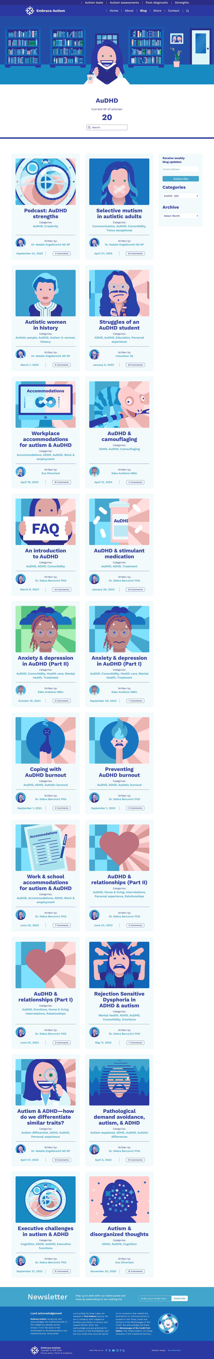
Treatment (129, 566)
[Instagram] (117, 1350)
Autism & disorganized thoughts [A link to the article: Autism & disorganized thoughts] (119, 1231)
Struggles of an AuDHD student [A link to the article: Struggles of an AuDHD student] (119, 325)
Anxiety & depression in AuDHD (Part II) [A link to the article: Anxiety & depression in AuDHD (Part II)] (45, 661)
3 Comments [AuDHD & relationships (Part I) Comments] (61, 1042)
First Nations (90, 1316)
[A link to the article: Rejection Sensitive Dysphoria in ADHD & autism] (119, 965)
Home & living (114, 892)
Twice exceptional (119, 230)
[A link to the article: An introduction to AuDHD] (46, 522)
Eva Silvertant (51, 473)
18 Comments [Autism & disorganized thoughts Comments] (135, 1271)
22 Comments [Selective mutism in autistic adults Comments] (135, 253)
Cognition (27, 1244)
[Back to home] (45, 10)
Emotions (40, 1009)
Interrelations (135, 892)
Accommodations (29, 455)
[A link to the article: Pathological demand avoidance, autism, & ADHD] (119, 1082)
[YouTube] (113, 1350)
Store (157, 10)
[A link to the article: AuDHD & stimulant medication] (119, 522)
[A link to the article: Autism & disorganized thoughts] (119, 1199)
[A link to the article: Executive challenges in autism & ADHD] (46, 1199)
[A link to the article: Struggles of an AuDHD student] (119, 293)
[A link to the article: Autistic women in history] (46, 293)
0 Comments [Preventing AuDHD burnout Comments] (135, 808)
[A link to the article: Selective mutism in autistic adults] (119, 182)
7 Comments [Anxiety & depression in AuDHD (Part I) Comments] (135, 701)
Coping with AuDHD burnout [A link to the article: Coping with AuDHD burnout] (45, 772)
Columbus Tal (124, 356)
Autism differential (34, 1132)
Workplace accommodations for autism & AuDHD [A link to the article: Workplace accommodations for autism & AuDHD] (46, 439)
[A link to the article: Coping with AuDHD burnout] (46, 740)
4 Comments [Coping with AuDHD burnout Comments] (61, 808)
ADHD (99, 337)
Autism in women (62, 337)
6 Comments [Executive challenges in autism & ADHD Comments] (61, 1271)
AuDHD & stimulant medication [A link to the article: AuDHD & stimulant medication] (119, 553)
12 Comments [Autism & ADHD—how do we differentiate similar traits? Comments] (62, 1160)
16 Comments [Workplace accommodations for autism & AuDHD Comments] (61, 482)
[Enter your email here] (156, 1298)
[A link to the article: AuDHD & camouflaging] (119, 404)
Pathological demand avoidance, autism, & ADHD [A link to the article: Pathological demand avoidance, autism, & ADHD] (119, 1117)
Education (123, 337)
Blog (143, 10)
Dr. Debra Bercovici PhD (50, 580)
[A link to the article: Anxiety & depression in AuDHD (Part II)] (46, 629)
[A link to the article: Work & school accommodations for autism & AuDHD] (46, 847)
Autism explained (102, 1132)
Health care (55, 673)
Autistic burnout (56, 785)
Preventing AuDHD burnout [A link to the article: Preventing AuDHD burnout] (119, 772)
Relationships (134, 896)
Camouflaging (130, 449)
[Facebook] (106, 1350)
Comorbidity (136, 226)
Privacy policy (47, 1353)
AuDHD (38, 226)
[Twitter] (109, 1350)
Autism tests (94, 2)
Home (114, 10)
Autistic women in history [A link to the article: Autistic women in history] (45, 325)
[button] (186, 11)
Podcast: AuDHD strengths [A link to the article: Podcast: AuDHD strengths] (45, 213)
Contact (173, 10)
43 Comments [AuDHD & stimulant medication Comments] (135, 589)
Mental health (108, 1015)
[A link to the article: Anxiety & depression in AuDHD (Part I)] (119, 629)
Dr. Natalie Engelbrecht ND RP (50, 244)
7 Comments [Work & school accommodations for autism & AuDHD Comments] (61, 925)
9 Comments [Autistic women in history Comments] (61, 365)
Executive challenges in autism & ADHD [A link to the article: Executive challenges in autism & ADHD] (45, 1231)
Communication (103, 226)
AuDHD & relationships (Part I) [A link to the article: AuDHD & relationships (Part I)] (45, 997)
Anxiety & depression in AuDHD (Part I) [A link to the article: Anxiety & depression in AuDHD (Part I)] (119, 661)
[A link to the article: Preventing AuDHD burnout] (119, 740)
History (45, 341)
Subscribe (180, 178)
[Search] (107, 127)
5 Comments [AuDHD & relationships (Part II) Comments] (135, 925)
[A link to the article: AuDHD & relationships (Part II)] (119, 847)
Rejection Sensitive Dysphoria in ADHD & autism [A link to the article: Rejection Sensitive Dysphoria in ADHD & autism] (119, 1000)
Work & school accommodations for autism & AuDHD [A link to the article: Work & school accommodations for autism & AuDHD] (46, 882)
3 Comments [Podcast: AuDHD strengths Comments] (61, 253)
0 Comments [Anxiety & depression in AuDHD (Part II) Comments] (61, 701)
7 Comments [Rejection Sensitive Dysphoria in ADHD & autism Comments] (135, 1042)
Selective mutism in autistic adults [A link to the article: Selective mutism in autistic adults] (119, 213)
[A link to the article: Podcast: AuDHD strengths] (46, 182)
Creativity (51, 226)
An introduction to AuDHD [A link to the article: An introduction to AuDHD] (45, 553)
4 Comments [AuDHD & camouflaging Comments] (135, 482)
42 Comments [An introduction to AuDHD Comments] (61, 589)
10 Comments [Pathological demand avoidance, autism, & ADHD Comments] (135, 1160)
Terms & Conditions (63, 1353)
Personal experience (109, 896)
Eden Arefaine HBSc (124, 473)
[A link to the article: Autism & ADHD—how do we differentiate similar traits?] (46, 1082)
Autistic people (26, 337)
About (129, 10)
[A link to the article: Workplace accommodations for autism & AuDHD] (46, 404)
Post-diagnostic (157, 2)
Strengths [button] (182, 2)
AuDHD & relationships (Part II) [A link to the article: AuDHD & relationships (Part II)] (119, 879)
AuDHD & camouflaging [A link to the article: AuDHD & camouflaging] (119, 436)
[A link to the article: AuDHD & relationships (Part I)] (46, 965)
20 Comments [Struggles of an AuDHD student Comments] (135, 365)
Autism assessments (124, 2)
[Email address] (181, 169)
